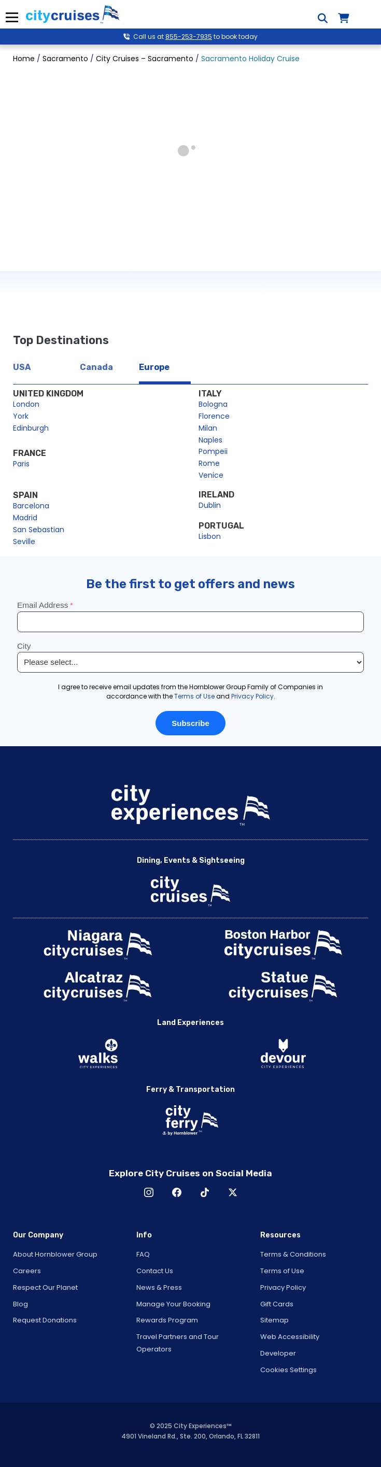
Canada (96, 367)
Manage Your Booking (173, 1304)
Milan (208, 428)
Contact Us (154, 1271)
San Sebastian (38, 529)
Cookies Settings (288, 1370)
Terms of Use (282, 1271)
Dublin (210, 505)
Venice (211, 475)
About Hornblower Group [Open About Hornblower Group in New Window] (55, 1254)
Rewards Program (167, 1320)
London (26, 404)
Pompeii (213, 451)
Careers (27, 1271)
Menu (12, 17)
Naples (210, 440)
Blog (20, 1304)
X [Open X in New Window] (232, 1192)
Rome (209, 463)
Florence (214, 416)
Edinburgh (31, 428)
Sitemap (274, 1320)
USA (22, 367)
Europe (154, 367)
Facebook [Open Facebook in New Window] (176, 1192)
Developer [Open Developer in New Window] (278, 1353)
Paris (21, 464)
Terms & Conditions (293, 1254)
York (21, 416)
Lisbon (210, 536)
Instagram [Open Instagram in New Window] (148, 1192)
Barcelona (31, 506)
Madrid (25, 517)
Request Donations (45, 1320)
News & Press (159, 1287)
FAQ (143, 1254)
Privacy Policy (283, 1287)
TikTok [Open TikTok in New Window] (204, 1192)
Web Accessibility (289, 1337)
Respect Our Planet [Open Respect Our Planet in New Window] (45, 1287)
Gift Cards (276, 1304)
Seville (24, 541)
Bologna (213, 404)
